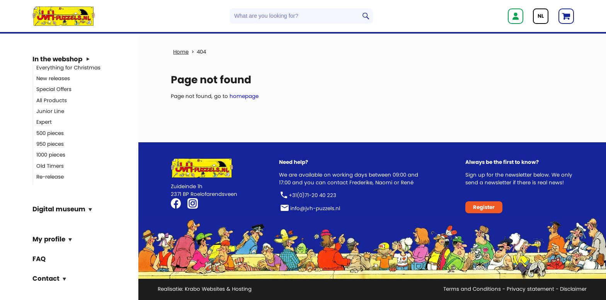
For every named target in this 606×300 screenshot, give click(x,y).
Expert (44, 122)
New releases (53, 78)
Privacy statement (530, 289)
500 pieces (50, 133)
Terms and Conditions (472, 289)
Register (484, 207)
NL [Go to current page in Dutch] (541, 16)
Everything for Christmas (68, 67)
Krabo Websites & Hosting (218, 289)
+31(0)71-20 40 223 (312, 195)
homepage (244, 96)
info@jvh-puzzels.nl (315, 208)
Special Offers (53, 89)
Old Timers (50, 165)
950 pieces (50, 144)
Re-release (50, 176)
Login (515, 16)
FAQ (39, 258)
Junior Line (50, 111)
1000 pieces (50, 154)
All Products (51, 100)
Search (366, 16)
